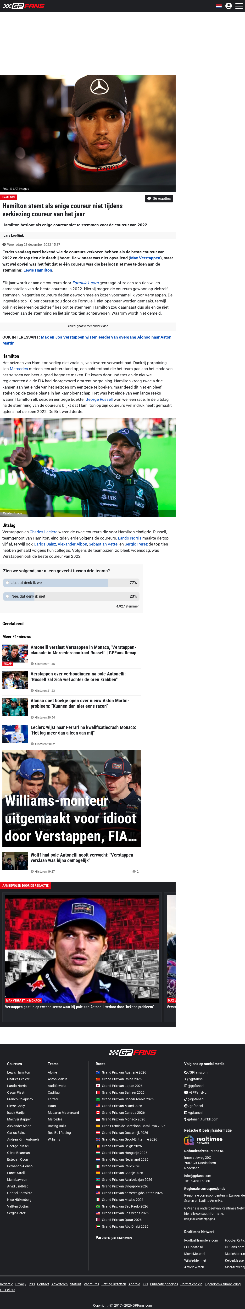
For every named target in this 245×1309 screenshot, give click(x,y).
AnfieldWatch (194, 1267)
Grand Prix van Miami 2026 (119, 1106)
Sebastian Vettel (103, 544)
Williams (54, 1139)
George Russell (99, 399)
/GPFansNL (195, 1092)
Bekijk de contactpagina (199, 1219)
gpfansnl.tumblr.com (201, 1119)
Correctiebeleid (191, 1284)
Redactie (6, 1284)
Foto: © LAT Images (15, 188)
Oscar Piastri (16, 1092)
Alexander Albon (72, 544)
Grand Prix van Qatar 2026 (119, 1220)
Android (134, 1284)
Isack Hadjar (16, 1112)
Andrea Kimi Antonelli (23, 1139)
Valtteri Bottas (18, 1206)
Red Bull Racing (59, 1133)
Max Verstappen (145, 258)
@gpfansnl (194, 1086)
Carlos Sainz (45, 544)
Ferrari (53, 1099)
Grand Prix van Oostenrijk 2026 (122, 1133)
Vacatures (91, 1284)
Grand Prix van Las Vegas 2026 (122, 1213)
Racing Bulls (57, 1126)
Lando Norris (129, 538)
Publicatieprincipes (164, 1284)
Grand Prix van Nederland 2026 (122, 1159)
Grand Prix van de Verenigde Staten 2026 (129, 1193)
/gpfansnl (193, 1106)
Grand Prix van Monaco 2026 (120, 1119)
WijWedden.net (195, 1260)
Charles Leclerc (43, 531)
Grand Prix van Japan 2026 (119, 1086)
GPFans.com (234, 1247)
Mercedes (19, 368)
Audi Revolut (57, 1086)
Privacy (20, 1284)
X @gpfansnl (193, 1079)
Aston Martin (57, 1079)
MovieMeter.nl (194, 1254)
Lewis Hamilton (37, 270)
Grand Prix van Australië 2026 (121, 1072)
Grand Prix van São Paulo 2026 (122, 1206)
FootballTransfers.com (201, 1240)
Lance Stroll (16, 1173)
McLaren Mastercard (63, 1112)
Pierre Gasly (16, 1106)
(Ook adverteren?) (121, 1238)
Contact (43, 1284)
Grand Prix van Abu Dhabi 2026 (122, 1226)
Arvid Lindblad (17, 1186)
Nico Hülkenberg (19, 1200)
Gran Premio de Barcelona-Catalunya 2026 (130, 1126)
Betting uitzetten (113, 1284)
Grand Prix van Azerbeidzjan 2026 (124, 1179)
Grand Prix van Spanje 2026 (119, 1173)
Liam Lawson (17, 1179)
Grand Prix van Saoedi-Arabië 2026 (125, 1099)
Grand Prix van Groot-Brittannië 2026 (126, 1139)
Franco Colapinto (20, 1099)
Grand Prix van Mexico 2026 (120, 1200)
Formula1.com (85, 282)
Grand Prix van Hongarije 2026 (121, 1153)
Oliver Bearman (18, 1153)
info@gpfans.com (197, 1176)
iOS (145, 1284)
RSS (32, 1284)
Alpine (52, 1072)
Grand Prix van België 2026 (119, 1146)
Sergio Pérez (16, 1213)
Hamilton (8, 197)
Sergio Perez (136, 544)
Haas (52, 1106)
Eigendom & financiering (223, 1284)
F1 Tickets (7, 1290)
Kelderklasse (234, 1260)
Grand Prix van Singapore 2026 (122, 1186)
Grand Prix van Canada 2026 (120, 1112)
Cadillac (54, 1092)
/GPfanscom (195, 1072)
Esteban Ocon (17, 1159)
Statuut (75, 1284)
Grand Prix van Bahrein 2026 (120, 1092)
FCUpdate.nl (193, 1247)
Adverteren (59, 1284)
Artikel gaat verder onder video (87, 326)
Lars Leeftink (14, 235)
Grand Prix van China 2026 (119, 1079)
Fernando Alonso (20, 1166)
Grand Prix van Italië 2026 (118, 1166)
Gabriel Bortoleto (19, 1193)
